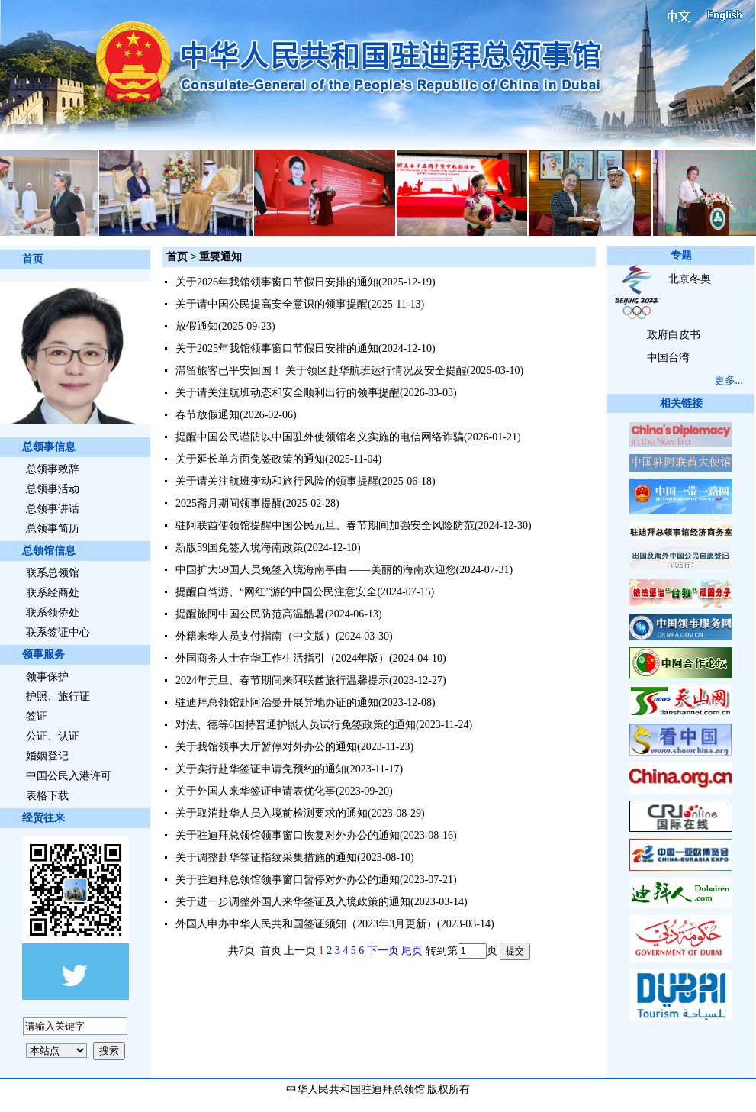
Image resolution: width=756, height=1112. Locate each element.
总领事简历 (52, 528)
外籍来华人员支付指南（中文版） (255, 636)
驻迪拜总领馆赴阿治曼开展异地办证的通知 (276, 702)
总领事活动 (52, 489)
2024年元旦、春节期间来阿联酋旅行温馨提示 (282, 680)
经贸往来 (43, 818)
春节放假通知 (207, 415)
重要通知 (220, 257)
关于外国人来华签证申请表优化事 (255, 791)
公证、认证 (52, 736)
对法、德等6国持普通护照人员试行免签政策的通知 (295, 724)
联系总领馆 (52, 573)
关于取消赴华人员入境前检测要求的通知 (271, 813)
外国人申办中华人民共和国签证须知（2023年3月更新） (306, 924)
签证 (36, 716)
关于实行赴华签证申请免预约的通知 (260, 769)
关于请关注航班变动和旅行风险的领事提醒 (276, 481)
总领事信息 (49, 447)
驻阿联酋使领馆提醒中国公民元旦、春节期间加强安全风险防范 (325, 525)
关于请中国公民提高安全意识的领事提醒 (271, 304)
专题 (681, 255)
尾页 (412, 950)
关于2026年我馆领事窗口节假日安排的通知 (276, 282)
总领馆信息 (49, 550)
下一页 (383, 950)
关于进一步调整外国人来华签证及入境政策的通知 (292, 901)
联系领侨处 (52, 612)
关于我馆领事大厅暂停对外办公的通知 (266, 747)
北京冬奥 (689, 279)
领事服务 (43, 654)
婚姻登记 (47, 756)
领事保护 (47, 676)
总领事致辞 (52, 469)
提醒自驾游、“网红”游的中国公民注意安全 (276, 592)
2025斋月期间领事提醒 (228, 503)
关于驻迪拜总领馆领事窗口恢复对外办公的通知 (287, 835)
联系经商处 (52, 592)
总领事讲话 (52, 508)
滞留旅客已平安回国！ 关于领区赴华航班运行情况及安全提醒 (321, 370)
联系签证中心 (58, 632)
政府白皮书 (673, 334)
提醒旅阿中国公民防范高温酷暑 (250, 614)
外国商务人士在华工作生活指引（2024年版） (282, 658)
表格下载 (47, 795)
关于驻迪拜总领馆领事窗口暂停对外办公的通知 (287, 879)
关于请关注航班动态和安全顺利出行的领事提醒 (287, 392)
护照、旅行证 (58, 696)
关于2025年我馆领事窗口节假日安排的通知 (276, 348)
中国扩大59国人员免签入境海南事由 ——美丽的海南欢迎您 (315, 569)
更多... (729, 380)
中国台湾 (668, 357)
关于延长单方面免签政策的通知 (250, 459)
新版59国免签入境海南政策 (239, 547)
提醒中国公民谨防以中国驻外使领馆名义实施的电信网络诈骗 (319, 437)
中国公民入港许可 (68, 776)
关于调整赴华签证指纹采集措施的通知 (266, 857)
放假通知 (196, 326)
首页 (32, 259)
